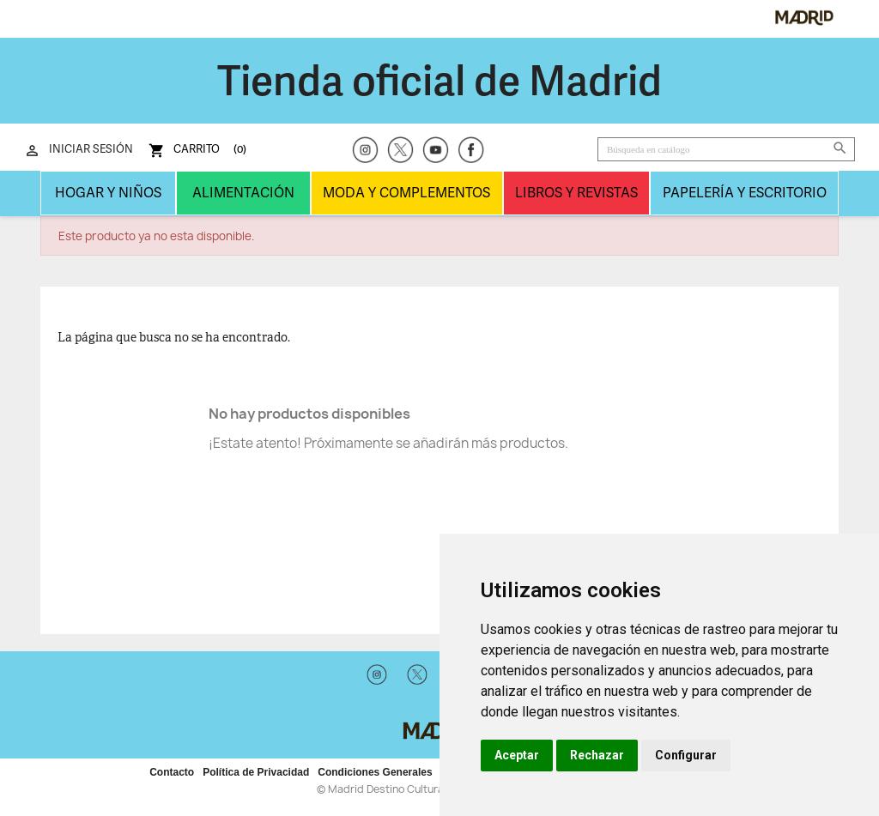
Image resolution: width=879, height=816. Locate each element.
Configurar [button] (686, 755)
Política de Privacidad (256, 772)
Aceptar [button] (516, 755)
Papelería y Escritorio (745, 193)
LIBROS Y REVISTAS (576, 193)
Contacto (171, 772)
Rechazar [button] (597, 755)
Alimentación (243, 193)
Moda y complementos (406, 193)
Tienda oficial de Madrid (439, 80)
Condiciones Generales (375, 772)
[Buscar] (726, 149)
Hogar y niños (108, 193)
